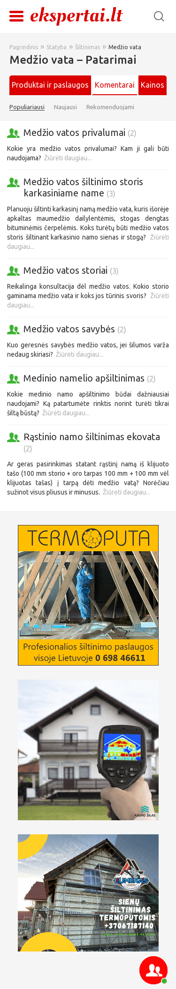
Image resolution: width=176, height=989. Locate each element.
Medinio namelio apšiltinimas (89, 378)
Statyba (56, 47)
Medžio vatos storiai (71, 270)
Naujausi (65, 107)
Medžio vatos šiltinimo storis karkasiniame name (83, 187)
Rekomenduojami (110, 107)
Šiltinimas (87, 47)
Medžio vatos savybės (74, 328)
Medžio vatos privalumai (80, 132)
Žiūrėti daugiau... (68, 158)
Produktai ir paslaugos (50, 85)
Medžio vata (124, 47)
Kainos (152, 85)
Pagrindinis (23, 47)
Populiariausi (27, 107)
